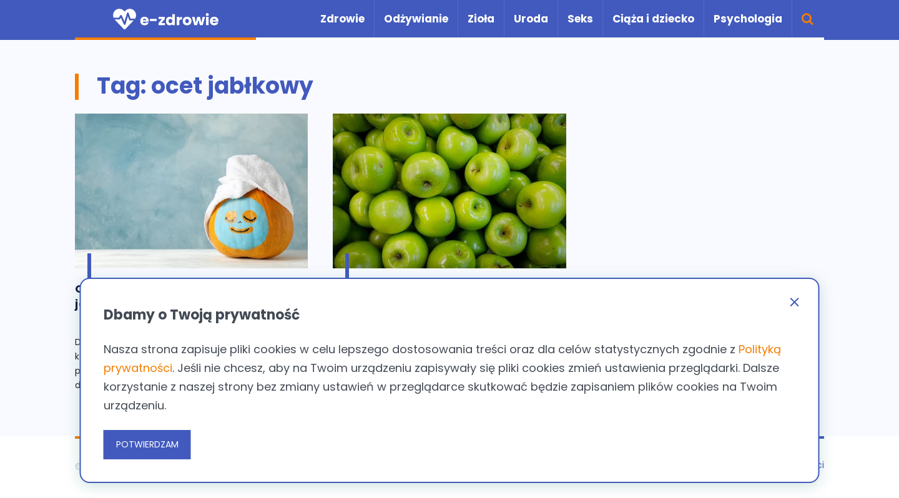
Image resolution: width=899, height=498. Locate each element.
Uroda (531, 18)
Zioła (481, 18)
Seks (580, 18)
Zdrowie (342, 18)
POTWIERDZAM (147, 444)
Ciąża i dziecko (653, 18)
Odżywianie (416, 18)
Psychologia (748, 18)
